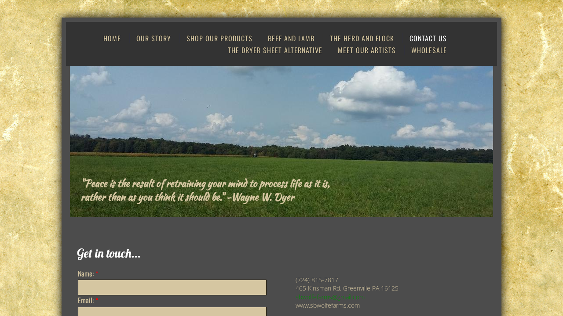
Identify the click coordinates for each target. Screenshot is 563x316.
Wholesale (429, 50)
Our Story (153, 38)
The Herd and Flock (362, 38)
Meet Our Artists (367, 50)
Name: (88, 273)
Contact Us (428, 38)
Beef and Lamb (291, 38)
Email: (88, 300)
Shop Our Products (219, 38)
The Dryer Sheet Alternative (275, 50)
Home (112, 38)
